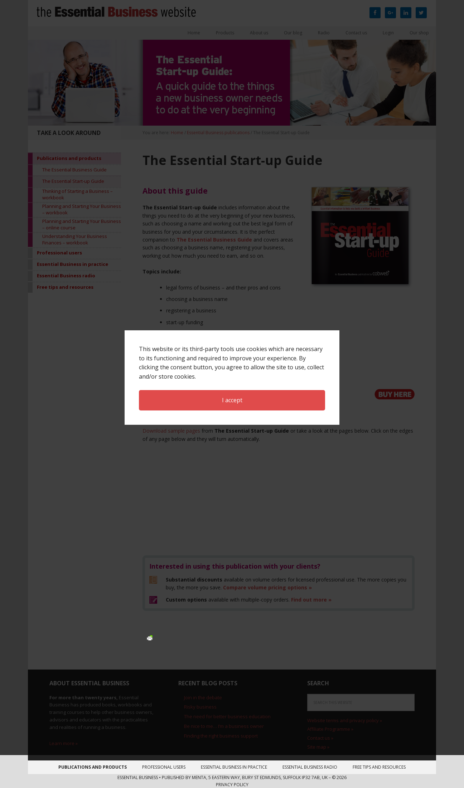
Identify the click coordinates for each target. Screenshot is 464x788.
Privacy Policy (232, 785)
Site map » (318, 747)
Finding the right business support (221, 736)
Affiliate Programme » (330, 729)
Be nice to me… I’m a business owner (224, 726)
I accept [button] (232, 383)
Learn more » (63, 743)
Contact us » (320, 738)
